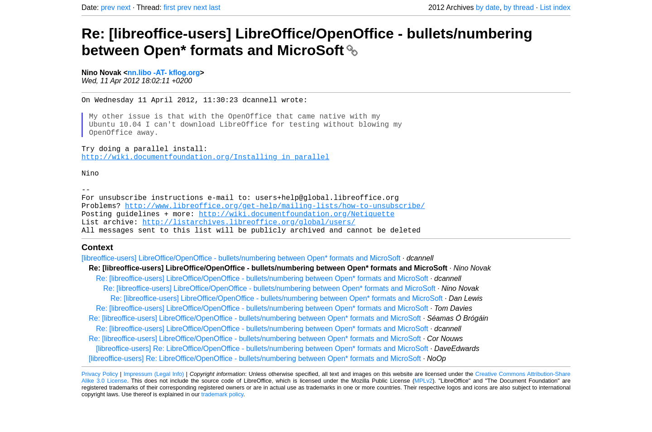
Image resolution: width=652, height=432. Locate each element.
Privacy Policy (100, 404)
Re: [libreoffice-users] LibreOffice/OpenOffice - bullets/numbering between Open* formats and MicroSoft (307, 41)
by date (487, 7)
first (169, 7)
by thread (518, 7)
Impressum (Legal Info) (154, 404)
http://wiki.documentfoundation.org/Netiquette (296, 241)
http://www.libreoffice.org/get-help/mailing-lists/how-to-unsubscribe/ (275, 231)
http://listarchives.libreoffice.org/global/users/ (248, 251)
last (215, 7)
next (123, 7)
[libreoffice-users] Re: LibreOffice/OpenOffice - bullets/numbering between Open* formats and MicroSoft (262, 379)
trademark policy (222, 425)
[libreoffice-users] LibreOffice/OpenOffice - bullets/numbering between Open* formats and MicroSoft (241, 289)
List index (555, 7)
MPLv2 (423, 411)
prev (108, 7)
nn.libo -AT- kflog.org (164, 72)
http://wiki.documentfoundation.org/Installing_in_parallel (205, 171)
